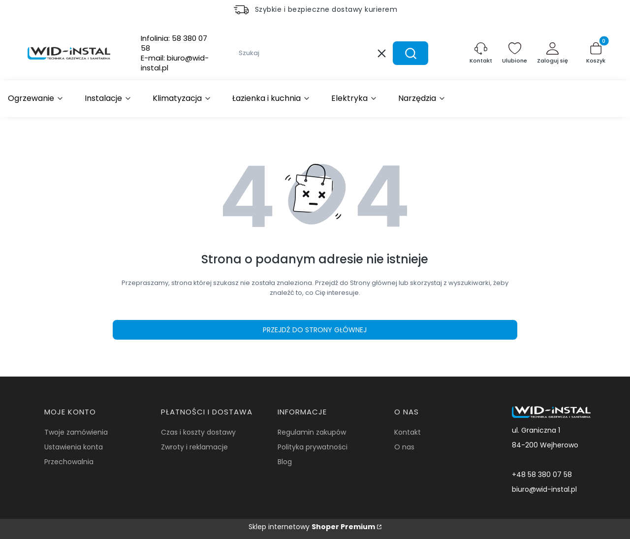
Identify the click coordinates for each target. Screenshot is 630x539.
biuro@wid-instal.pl (544, 489)
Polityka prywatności (312, 447)
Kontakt (407, 432)
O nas (404, 447)
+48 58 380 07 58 (542, 474)
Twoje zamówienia (76, 432)
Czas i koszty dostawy (198, 432)
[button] (410, 53)
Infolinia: (174, 43)
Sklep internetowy (312, 527)
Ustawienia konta (73, 447)
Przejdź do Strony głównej (315, 330)
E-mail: (175, 63)
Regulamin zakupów (312, 432)
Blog (285, 462)
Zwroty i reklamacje (194, 447)
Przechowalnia (69, 462)
